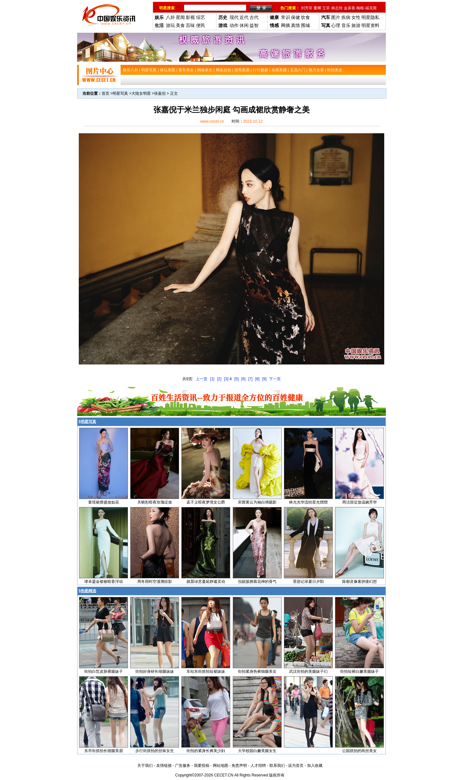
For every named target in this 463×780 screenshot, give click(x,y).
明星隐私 (370, 17)
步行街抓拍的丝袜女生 (154, 751)
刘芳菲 (307, 8)
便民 (200, 25)
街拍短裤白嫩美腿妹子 (359, 671)
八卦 (170, 17)
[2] (219, 379)
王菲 (326, 8)
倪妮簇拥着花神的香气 (257, 581)
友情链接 (164, 765)
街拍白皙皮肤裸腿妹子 (103, 671)
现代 (234, 17)
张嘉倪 (160, 93)
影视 (190, 17)
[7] (250, 379)
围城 (305, 25)
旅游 (355, 25)
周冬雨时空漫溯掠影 (154, 581)
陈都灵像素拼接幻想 (359, 581)
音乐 (345, 25)
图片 (335, 17)
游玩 (170, 25)
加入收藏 (314, 765)
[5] (236, 379)
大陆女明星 (141, 93)
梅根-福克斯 (366, 8)
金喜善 (349, 8)
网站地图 (220, 765)
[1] (212, 379)
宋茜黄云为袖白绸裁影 (257, 502)
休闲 (244, 25)
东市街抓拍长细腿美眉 (103, 751)
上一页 (201, 379)
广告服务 (182, 765)
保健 (295, 17)
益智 (254, 25)
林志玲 (337, 8)
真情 (295, 25)
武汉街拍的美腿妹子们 (308, 671)
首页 (105, 93)
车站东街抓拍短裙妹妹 (205, 671)
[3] (226, 379)
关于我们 (145, 765)
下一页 (275, 379)
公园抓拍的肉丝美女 (359, 751)
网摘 (285, 25)
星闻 (180, 17)
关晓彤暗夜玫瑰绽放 (154, 502)
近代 (244, 17)
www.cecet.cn (212, 121)
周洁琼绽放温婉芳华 (359, 502)
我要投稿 (201, 765)
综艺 (200, 17)
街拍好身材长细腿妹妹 (154, 671)
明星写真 (120, 93)
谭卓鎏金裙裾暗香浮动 (103, 581)
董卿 (317, 8)
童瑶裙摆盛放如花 (103, 502)
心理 (335, 25)
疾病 (345, 17)
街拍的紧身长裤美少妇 (205, 751)
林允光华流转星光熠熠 (308, 502)
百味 (190, 25)
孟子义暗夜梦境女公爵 (205, 502)
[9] (264, 379)
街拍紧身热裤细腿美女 (257, 671)
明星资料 (370, 25)
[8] (257, 379)
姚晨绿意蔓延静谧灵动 (205, 581)
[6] (243, 379)
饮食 (305, 17)
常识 (285, 17)
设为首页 (296, 765)
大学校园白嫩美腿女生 (257, 751)
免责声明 (239, 765)
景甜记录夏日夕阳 (308, 581)
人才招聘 (258, 765)
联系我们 (277, 765)
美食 (180, 25)
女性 (355, 17)
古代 (254, 17)
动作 (234, 25)
